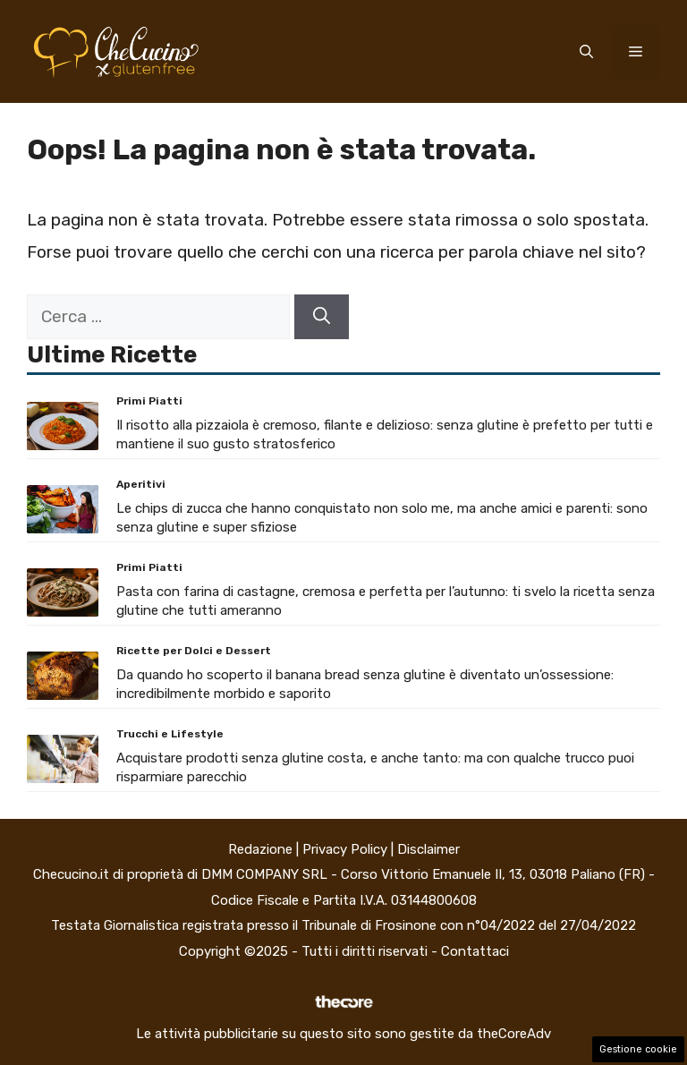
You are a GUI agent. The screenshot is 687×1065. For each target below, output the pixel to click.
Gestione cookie (638, 1049)
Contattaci (475, 951)
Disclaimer (428, 849)
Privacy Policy (344, 849)
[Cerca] (321, 317)
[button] (586, 52)
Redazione (260, 849)
